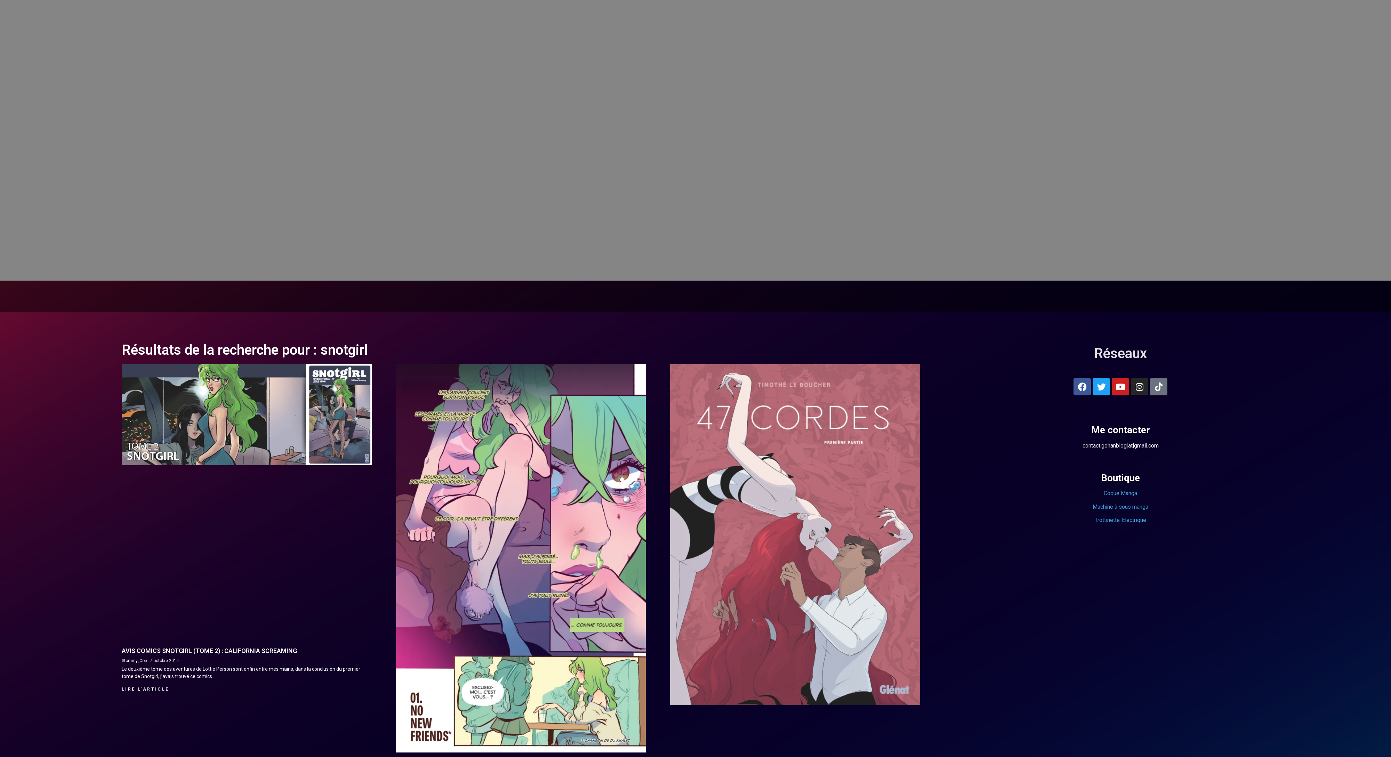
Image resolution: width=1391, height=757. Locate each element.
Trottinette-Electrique (1120, 520)
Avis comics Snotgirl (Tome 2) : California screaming (209, 650)
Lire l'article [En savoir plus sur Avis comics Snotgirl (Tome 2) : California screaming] (145, 689)
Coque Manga (1120, 493)
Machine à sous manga (1120, 507)
